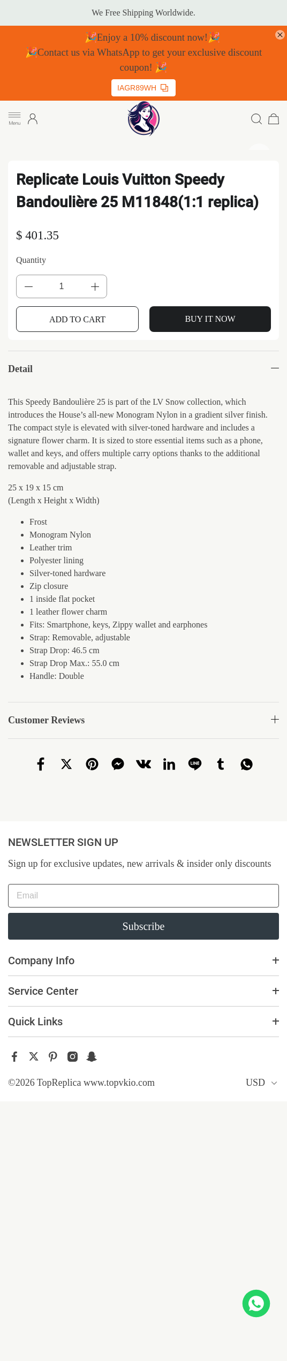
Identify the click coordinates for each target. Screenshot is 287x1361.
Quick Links (35, 1021)
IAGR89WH (142, 88)
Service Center (43, 991)
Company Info (41, 960)
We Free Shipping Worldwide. (143, 12)
